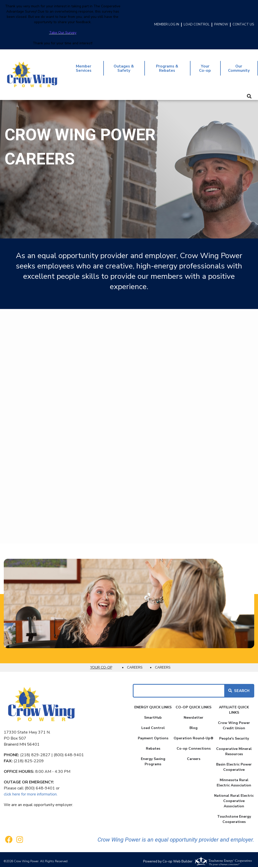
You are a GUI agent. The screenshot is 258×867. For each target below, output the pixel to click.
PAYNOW (221, 25)
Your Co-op (204, 66)
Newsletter (193, 714)
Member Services (84, 66)
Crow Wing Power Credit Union (234, 722)
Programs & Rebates (167, 66)
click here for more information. (30, 790)
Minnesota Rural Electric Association (234, 779)
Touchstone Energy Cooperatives (234, 816)
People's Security (234, 735)
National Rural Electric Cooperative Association (234, 797)
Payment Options (153, 734)
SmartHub (153, 714)
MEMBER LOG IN (166, 25)
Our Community (238, 66)
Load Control (153, 724)
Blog (193, 724)
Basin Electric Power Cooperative (234, 763)
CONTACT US (243, 25)
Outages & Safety (124, 66)
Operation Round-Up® (193, 734)
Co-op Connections (194, 745)
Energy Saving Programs (153, 758)
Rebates (153, 745)
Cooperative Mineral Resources (234, 748)
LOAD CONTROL (197, 25)
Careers (193, 755)
